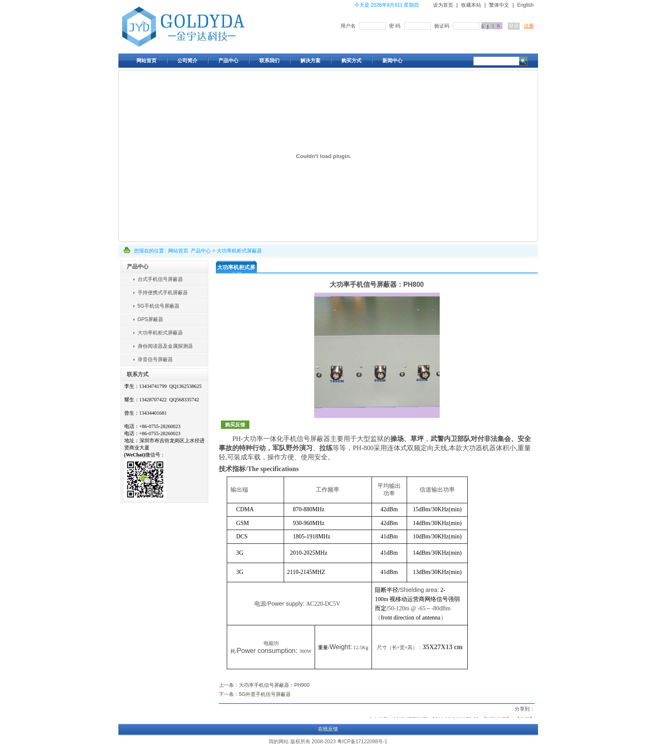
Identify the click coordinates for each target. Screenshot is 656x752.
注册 (529, 26)
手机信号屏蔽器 (306, 438)
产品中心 (201, 251)
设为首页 (443, 5)
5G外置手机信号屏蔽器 (265, 694)
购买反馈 (235, 425)
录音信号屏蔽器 (155, 359)
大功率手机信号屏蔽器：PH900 (274, 685)
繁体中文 (499, 5)
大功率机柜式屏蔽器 (239, 251)
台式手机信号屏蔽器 (160, 279)
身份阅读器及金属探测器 (165, 346)
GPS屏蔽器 (150, 319)
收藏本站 (471, 5)
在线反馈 (328, 729)
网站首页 (178, 251)
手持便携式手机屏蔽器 (163, 293)
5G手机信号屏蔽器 (158, 306)
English (525, 5)
